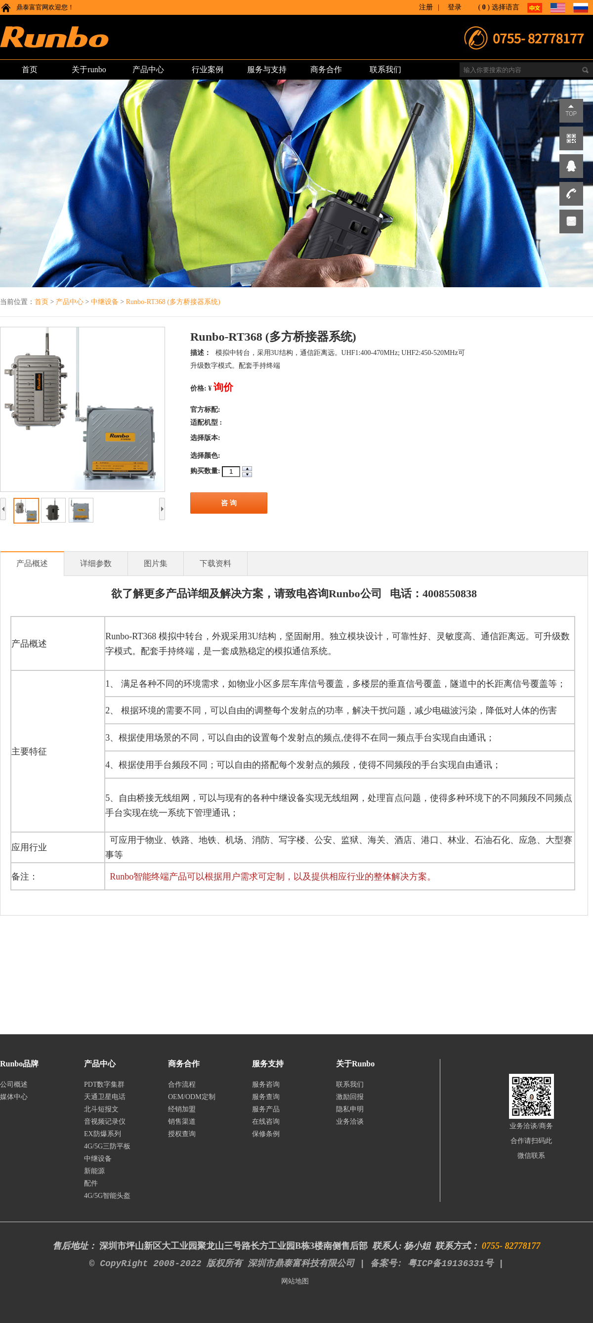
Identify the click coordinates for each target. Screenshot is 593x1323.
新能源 (94, 1171)
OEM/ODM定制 (191, 1097)
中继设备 (106, 302)
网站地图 (295, 1281)
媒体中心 (14, 1097)
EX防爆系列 (102, 1134)
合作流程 (182, 1084)
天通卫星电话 (105, 1097)
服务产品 (266, 1109)
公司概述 (14, 1084)
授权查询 (182, 1134)
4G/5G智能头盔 (107, 1195)
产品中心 (70, 302)
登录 (455, 7)
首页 (41, 302)
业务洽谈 (350, 1121)
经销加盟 (182, 1109)
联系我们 (350, 1084)
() (484, 7)
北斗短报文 (101, 1109)
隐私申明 (350, 1109)
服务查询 (266, 1097)
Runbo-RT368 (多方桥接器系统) (173, 302)
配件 (91, 1183)
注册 (426, 7)
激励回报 (350, 1097)
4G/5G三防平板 (107, 1146)
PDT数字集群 (104, 1084)
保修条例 (266, 1134)
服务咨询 (266, 1084)
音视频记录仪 (105, 1121)
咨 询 (229, 503)
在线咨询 (266, 1121)
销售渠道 (182, 1121)
